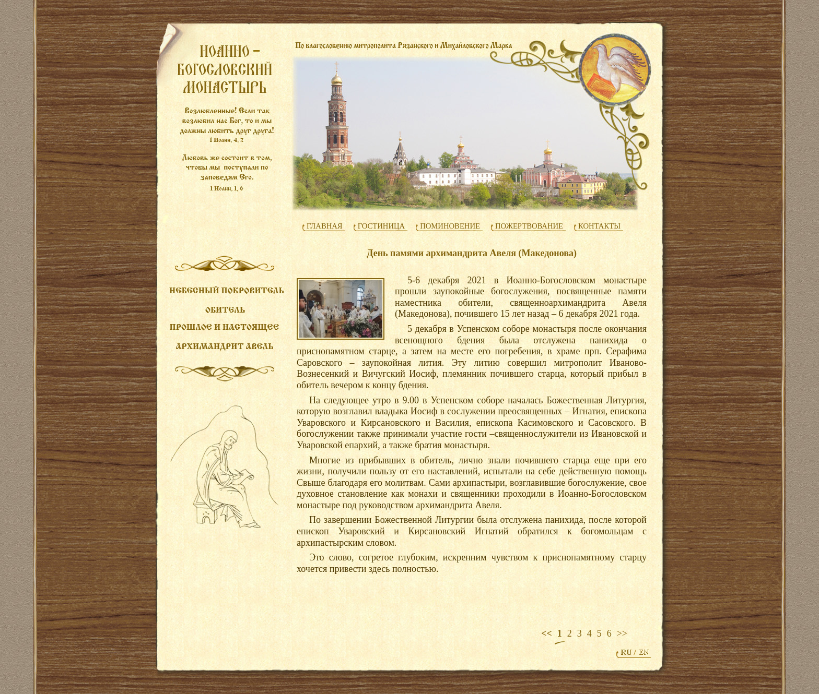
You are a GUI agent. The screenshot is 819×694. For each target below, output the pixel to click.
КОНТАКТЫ (599, 226)
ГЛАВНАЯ (325, 226)
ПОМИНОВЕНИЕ (450, 226)
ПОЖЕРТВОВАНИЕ (529, 226)
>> (622, 633)
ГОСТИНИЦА (381, 226)
